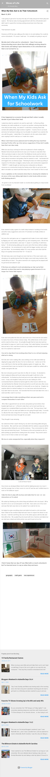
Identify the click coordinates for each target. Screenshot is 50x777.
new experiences (29, 575)
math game (18, 575)
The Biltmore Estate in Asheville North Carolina (19, 744)
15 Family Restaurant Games (12, 658)
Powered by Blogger (25, 767)
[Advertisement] (24, 634)
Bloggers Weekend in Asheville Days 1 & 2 (17, 722)
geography (9, 575)
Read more (44, 674)
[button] (47, 11)
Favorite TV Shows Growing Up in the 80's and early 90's (22, 701)
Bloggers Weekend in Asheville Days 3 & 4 (17, 679)
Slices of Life (12, 3)
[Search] (47, 4)
